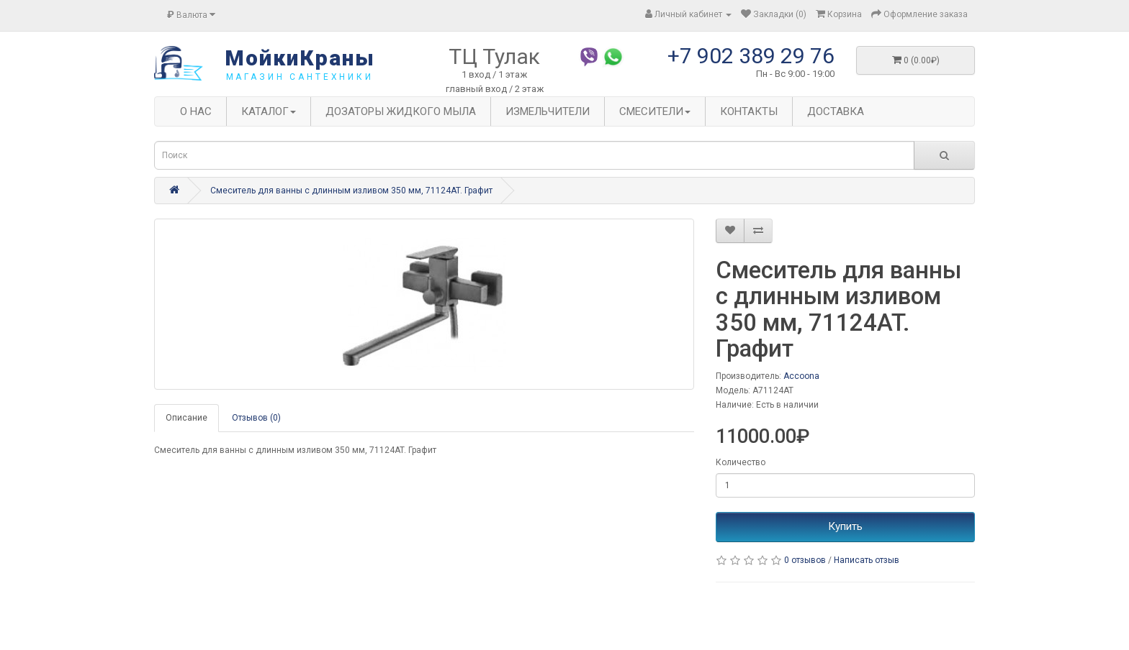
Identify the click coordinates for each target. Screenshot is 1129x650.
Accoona (801, 376)
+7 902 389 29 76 (751, 55)
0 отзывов (805, 560)
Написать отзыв (866, 560)
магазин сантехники (300, 77)
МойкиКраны (300, 58)
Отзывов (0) (256, 418)
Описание (186, 418)
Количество (740, 462)
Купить (845, 526)
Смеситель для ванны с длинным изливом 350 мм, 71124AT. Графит (351, 191)
